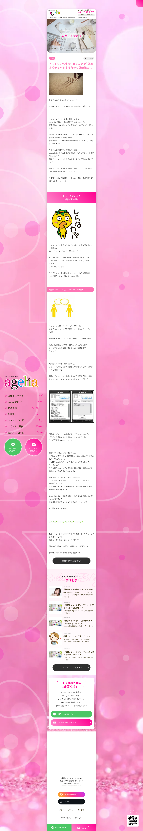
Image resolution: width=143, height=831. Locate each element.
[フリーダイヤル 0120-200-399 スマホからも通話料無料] (86, 12)
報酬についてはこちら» (71, 561)
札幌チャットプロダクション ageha (55, 13)
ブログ (56, 48)
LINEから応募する (65, 715)
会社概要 (81, 811)
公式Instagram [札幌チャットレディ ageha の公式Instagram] (70, 795)
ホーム (51, 48)
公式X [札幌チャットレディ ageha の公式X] (67, 803)
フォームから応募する (67, 723)
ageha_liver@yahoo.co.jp (71, 787)
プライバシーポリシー (67, 811)
